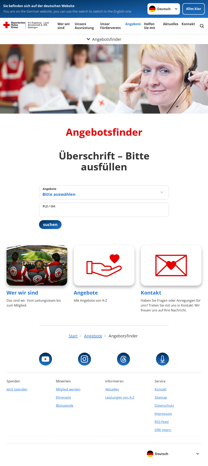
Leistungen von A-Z (119, 397)
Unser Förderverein (110, 26)
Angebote (133, 24)
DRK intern (163, 430)
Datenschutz (164, 405)
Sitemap (161, 397)
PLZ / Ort (49, 206)
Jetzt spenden (16, 389)
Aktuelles (170, 24)
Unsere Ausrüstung (84, 26)
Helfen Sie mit (149, 26)
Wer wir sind (63, 26)
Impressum (163, 413)
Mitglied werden (68, 389)
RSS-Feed (162, 422)
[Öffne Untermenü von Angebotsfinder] (104, 39)
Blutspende (64, 405)
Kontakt (188, 24)
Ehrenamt (63, 397)
